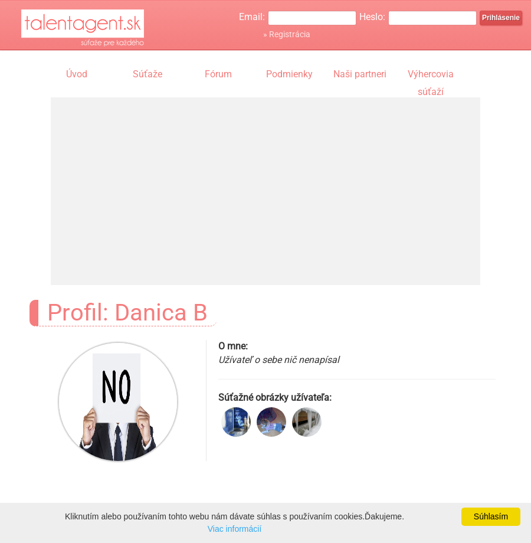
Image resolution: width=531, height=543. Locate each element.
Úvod (76, 74)
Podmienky (289, 74)
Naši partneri (359, 74)
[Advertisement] (265, 180)
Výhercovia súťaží (431, 75)
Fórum (218, 74)
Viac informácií (235, 529)
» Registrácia (286, 34)
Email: (252, 16)
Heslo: (372, 16)
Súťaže (147, 74)
